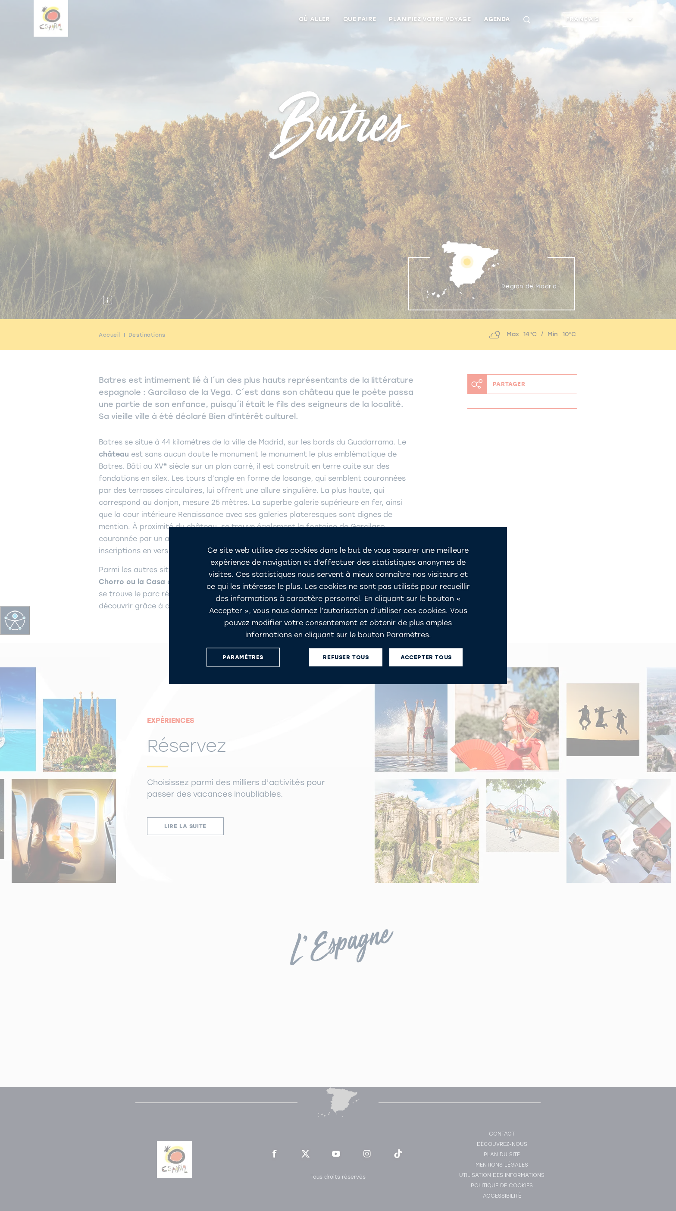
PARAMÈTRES (242, 657)
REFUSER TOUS (346, 657)
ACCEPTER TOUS (426, 657)
